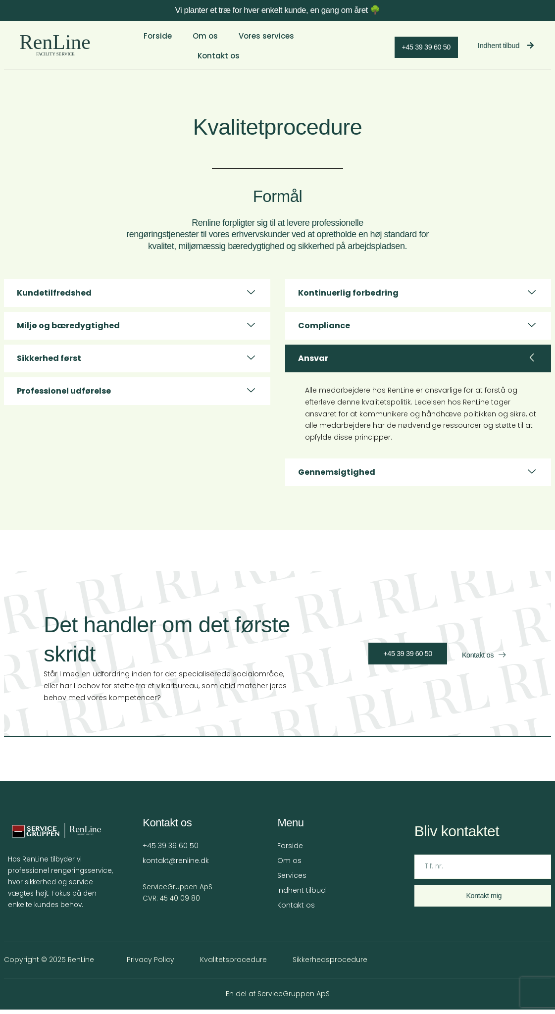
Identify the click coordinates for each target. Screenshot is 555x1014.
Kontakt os (329, 42)
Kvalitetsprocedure (229, 964)
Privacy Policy (146, 964)
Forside (154, 42)
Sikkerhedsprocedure (326, 964)
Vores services (261, 42)
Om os (200, 42)
